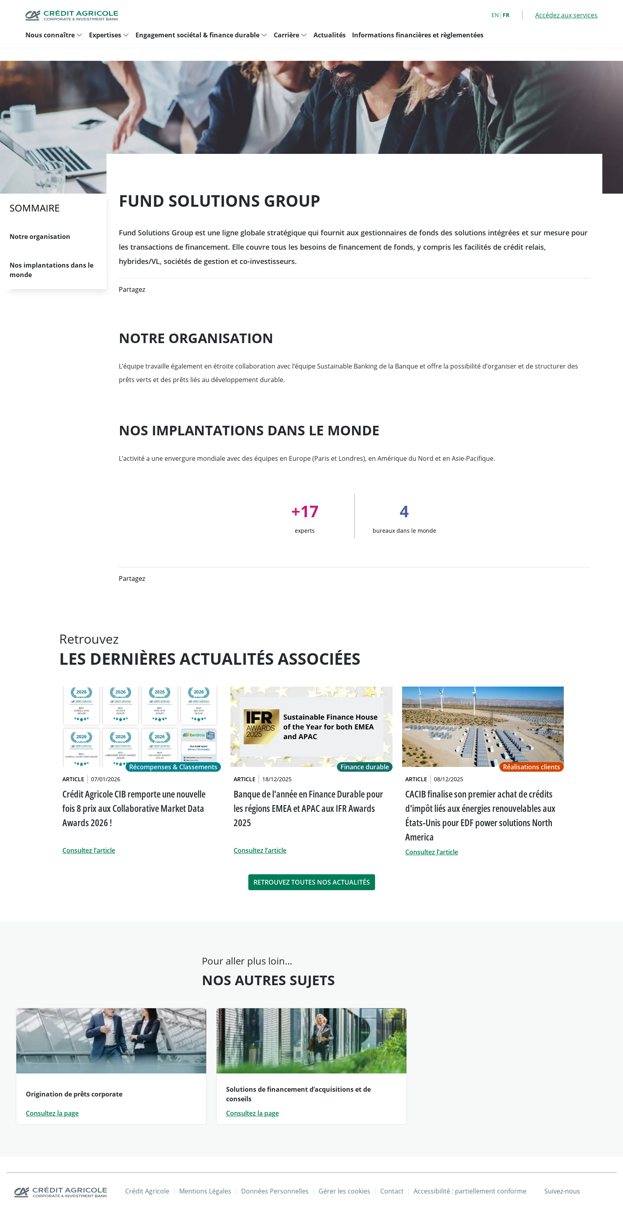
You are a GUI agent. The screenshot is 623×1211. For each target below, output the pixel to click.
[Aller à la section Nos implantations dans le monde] (53, 270)
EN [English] (495, 15)
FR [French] (506, 15)
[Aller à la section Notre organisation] (53, 236)
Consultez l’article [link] (88, 850)
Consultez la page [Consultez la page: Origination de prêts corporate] (52, 1113)
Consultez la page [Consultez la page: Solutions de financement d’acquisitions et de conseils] (252, 1113)
